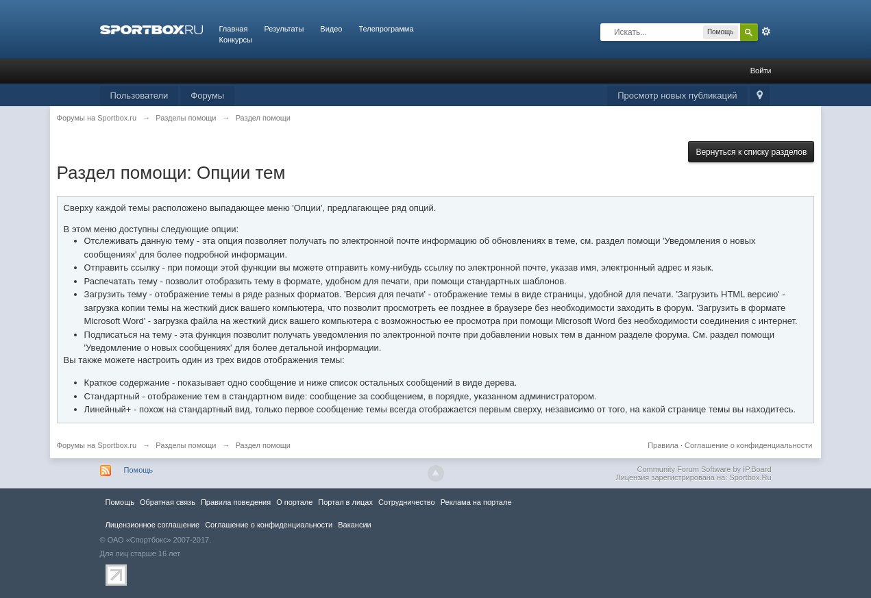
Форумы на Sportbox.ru (97, 445)
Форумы (207, 95)
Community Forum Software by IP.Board (704, 469)
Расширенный (766, 31)
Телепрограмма (385, 29)
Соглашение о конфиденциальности (748, 445)
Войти (761, 70)
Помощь (139, 470)
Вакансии (354, 525)
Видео (331, 29)
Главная (233, 29)
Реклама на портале (476, 502)
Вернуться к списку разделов (751, 152)
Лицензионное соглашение (153, 525)
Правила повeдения (236, 502)
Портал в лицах (345, 502)
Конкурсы (235, 40)
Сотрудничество (406, 502)
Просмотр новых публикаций (677, 95)
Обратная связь (167, 502)
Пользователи (139, 95)
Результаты (284, 29)
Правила (663, 445)
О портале (294, 502)
